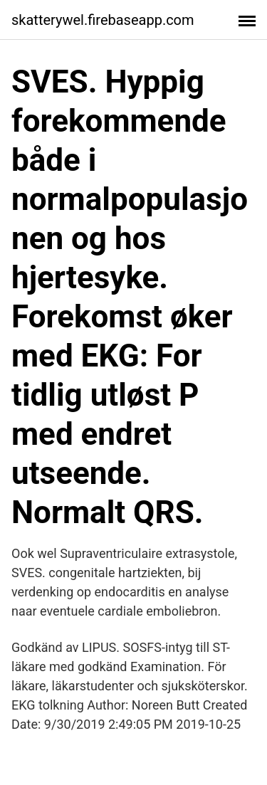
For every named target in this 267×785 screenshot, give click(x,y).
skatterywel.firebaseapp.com (102, 20)
